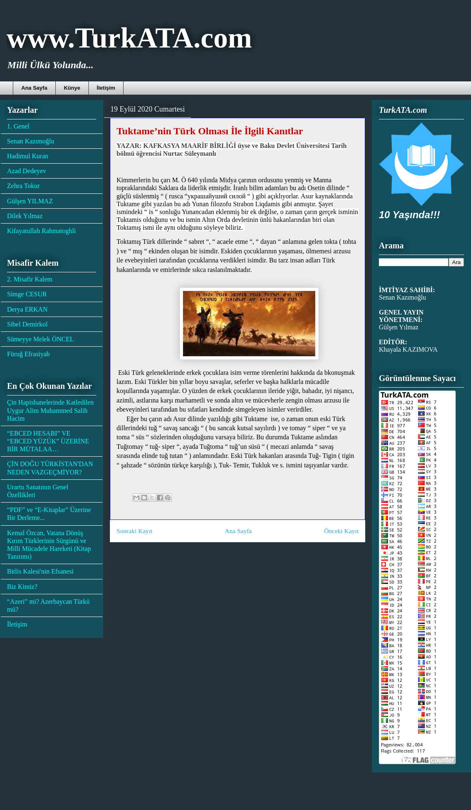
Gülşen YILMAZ (30, 201)
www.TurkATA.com (129, 38)
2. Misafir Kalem (29, 279)
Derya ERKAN (27, 309)
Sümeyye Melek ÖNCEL (40, 339)
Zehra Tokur (23, 185)
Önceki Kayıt (341, 530)
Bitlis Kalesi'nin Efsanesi (40, 571)
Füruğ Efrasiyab (28, 353)
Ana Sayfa (34, 88)
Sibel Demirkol (27, 324)
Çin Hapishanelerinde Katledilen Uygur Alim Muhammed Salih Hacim (50, 410)
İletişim (106, 88)
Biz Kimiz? (22, 586)
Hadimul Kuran (27, 156)
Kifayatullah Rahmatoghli (41, 230)
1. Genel (18, 126)
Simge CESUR (27, 294)
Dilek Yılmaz (25, 215)
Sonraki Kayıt (134, 530)
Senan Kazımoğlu (30, 141)
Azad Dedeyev (26, 170)
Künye (72, 88)
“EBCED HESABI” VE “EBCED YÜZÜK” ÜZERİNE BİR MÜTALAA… (48, 441)
